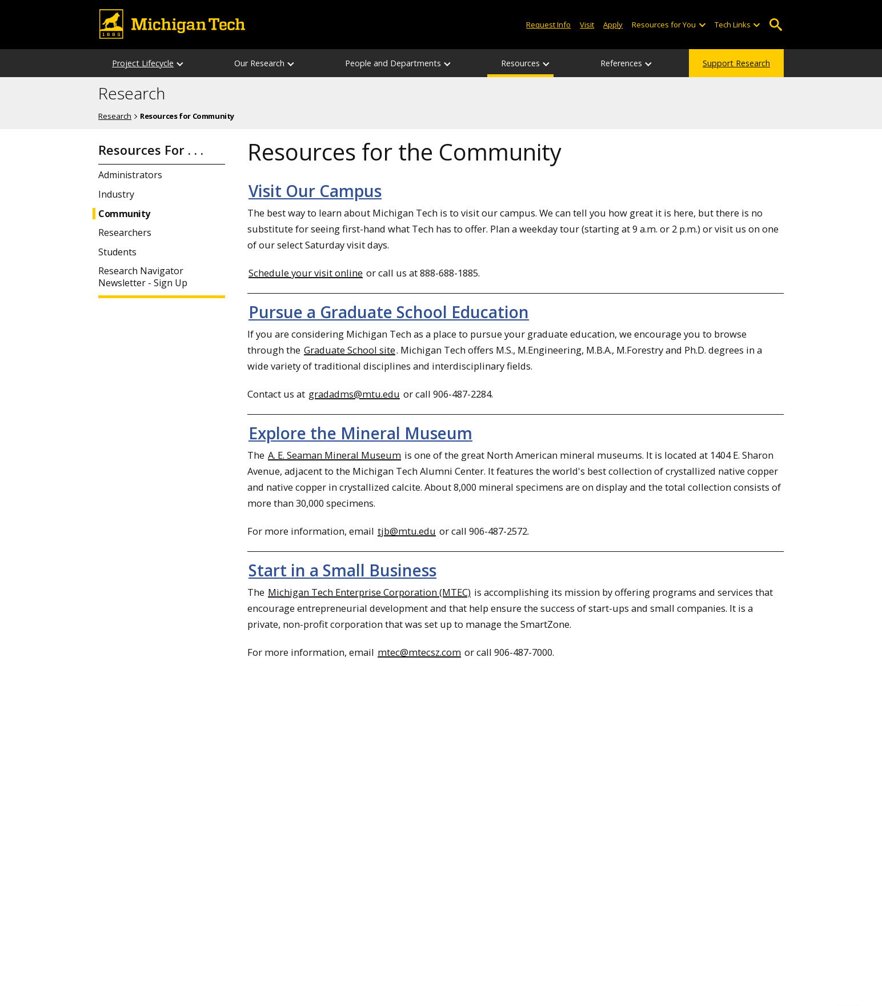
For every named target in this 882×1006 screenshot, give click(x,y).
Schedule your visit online (305, 272)
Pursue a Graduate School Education (388, 312)
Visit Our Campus (315, 191)
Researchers (124, 233)
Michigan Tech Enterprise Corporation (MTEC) (369, 592)
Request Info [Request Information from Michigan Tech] (548, 24)
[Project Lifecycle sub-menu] (180, 63)
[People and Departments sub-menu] (447, 63)
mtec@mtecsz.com (419, 652)
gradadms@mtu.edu (354, 393)
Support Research (736, 63)
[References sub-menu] (649, 63)
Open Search (775, 25)
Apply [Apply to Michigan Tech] (613, 24)
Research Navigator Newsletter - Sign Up (142, 277)
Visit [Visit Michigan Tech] (587, 24)
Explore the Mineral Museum (360, 433)
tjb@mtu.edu (407, 531)
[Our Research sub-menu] (291, 63)
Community (124, 214)
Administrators (130, 175)
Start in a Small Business (342, 570)
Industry (116, 195)
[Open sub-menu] (701, 25)
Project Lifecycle (143, 63)
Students (117, 252)
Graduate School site (349, 349)
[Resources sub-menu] (546, 63)
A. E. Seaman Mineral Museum (334, 455)
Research (131, 93)
